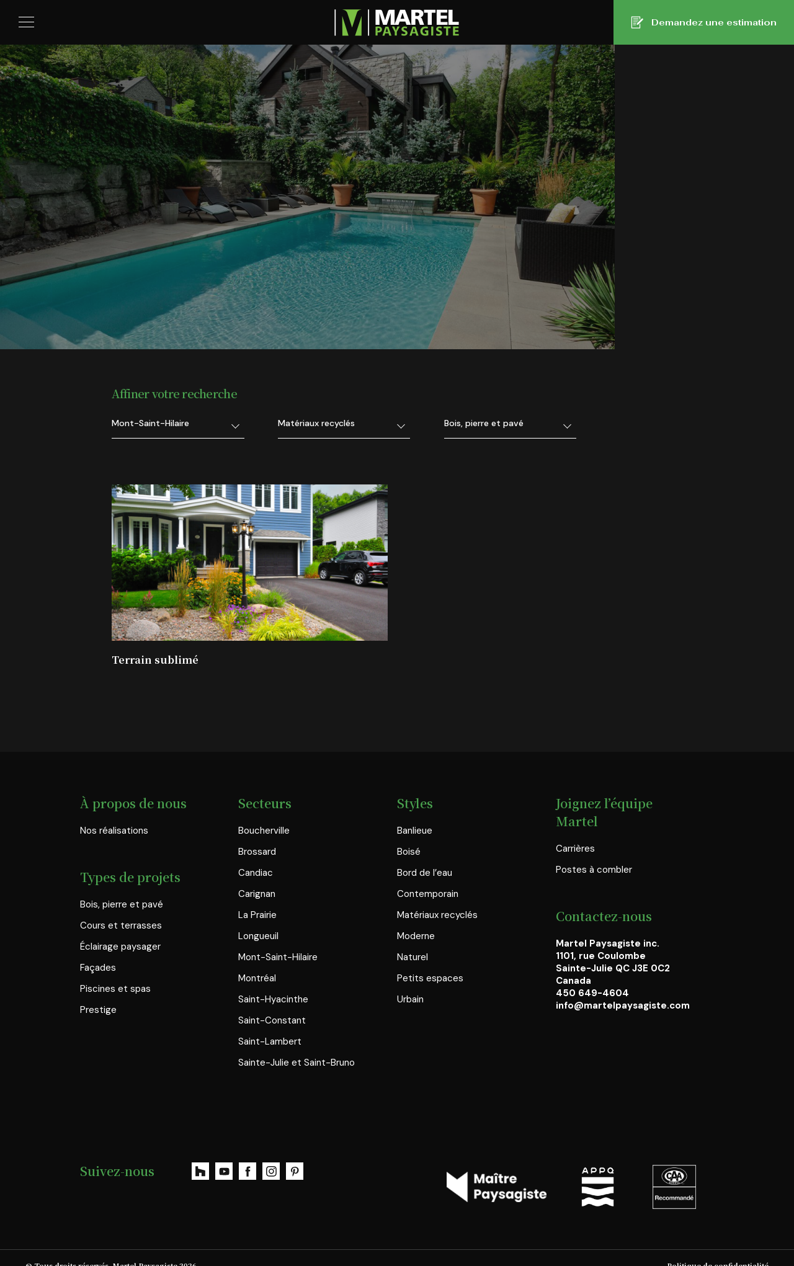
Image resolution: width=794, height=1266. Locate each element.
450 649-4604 (592, 976)
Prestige (98, 993)
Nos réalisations (114, 814)
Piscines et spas (115, 972)
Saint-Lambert (269, 1025)
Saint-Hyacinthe (273, 982)
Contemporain (427, 877)
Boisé (409, 835)
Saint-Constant (272, 1003)
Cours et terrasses (121, 909)
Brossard (257, 835)
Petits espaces (430, 961)
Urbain (410, 982)
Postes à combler (594, 853)
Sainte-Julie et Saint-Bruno (296, 1046)
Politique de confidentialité (718, 1249)
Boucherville (264, 814)
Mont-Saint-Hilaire (278, 940)
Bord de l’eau (424, 856)
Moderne (416, 919)
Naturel (412, 940)
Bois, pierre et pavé (121, 887)
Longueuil (258, 919)
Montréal (257, 961)
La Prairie (257, 898)
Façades (98, 951)
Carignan (256, 877)
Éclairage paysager (120, 930)
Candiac (255, 856)
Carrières (575, 832)
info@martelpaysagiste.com (623, 989)
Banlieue (414, 814)
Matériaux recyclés (437, 898)
